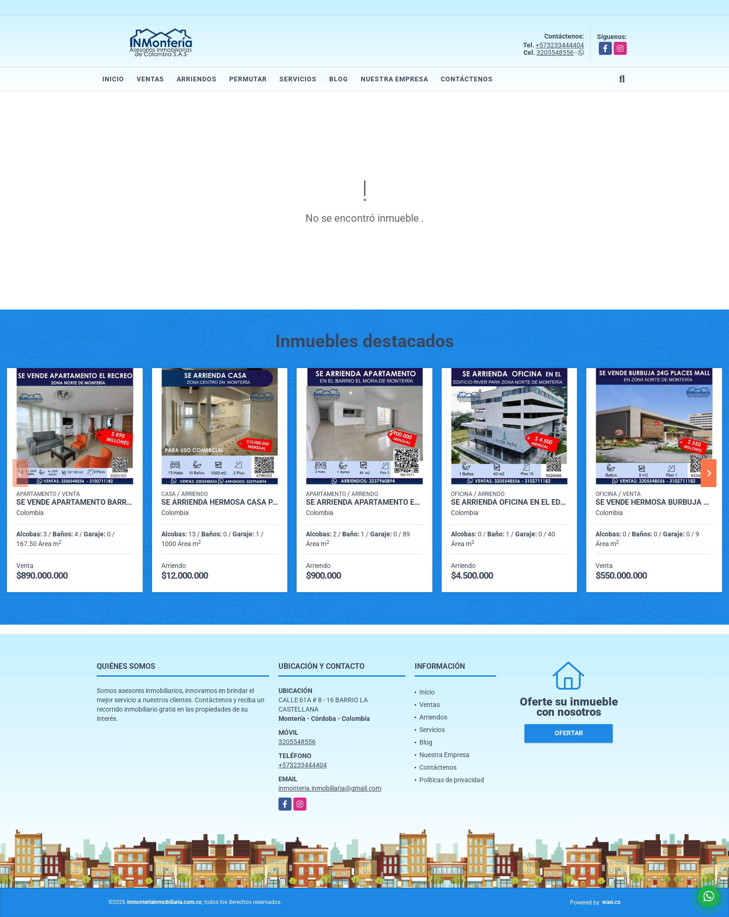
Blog (338, 79)
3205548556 (555, 52)
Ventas (150, 79)
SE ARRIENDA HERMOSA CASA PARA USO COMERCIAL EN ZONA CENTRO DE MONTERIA (219, 502)
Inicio (113, 79)
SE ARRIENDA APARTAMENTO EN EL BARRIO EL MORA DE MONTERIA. (364, 502)
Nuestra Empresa (394, 79)
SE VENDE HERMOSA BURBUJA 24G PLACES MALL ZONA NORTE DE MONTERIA (654, 502)
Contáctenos (467, 79)
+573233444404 (560, 45)
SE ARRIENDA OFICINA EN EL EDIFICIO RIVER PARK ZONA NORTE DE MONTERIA (509, 502)
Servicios (298, 79)
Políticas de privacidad (451, 780)
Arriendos (197, 79)
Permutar (248, 79)
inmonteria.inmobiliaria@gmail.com (329, 788)
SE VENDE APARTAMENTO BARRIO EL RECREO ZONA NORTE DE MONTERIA (74, 502)
